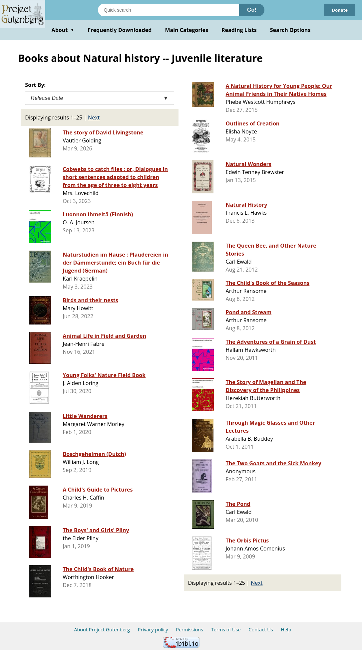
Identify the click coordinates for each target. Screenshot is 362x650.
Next (94, 117)
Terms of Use (226, 629)
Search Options (290, 30)
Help (286, 629)
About (63, 30)
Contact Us (260, 629)
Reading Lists (239, 30)
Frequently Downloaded (120, 30)
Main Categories (186, 30)
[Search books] (168, 10)
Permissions (189, 629)
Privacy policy (153, 629)
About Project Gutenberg (102, 629)
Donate (338, 10)
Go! (251, 10)
